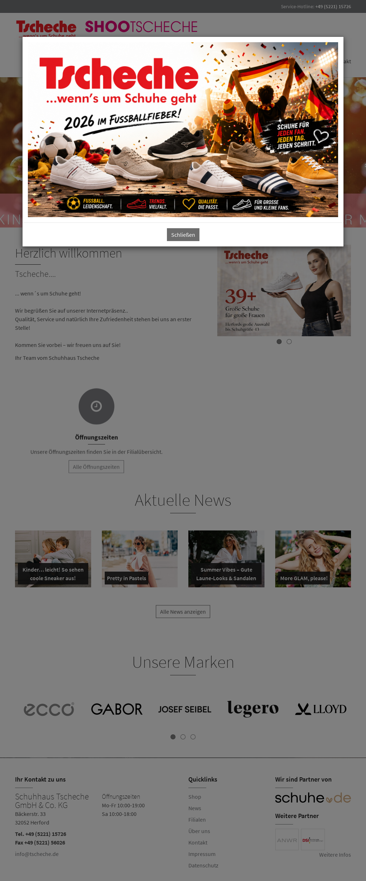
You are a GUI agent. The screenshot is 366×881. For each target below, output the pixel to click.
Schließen (183, 234)
